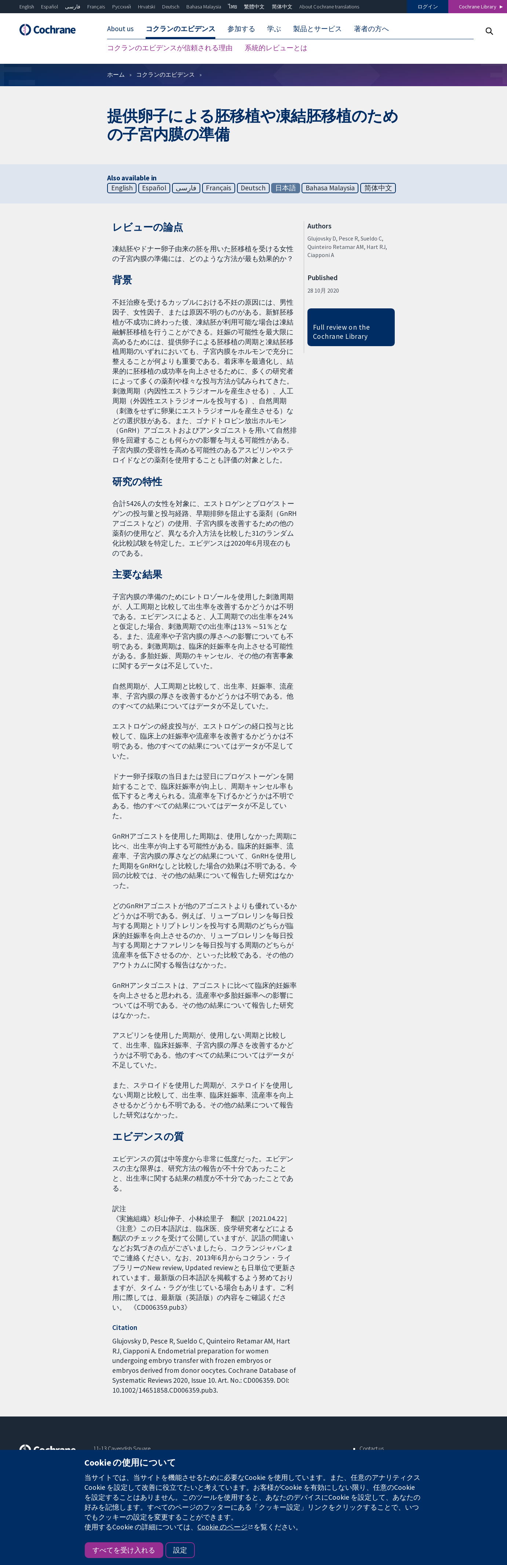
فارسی (72, 6)
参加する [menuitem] (241, 28)
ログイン (427, 6)
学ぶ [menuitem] (274, 28)
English (26, 6)
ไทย (232, 6)
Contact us (372, 1448)
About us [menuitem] (120, 28)
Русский (121, 6)
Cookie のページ (222, 1526)
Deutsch (170, 6)
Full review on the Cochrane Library (341, 332)
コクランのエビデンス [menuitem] (180, 28)
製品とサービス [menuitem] (317, 28)
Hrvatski (146, 6)
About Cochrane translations (329, 6)
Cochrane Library (477, 6)
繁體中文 (254, 6)
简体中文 (282, 6)
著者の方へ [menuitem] (371, 28)
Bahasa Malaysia (203, 6)
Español (49, 6)
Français (96, 6)
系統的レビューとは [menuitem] (276, 47)
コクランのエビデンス (165, 74)
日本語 (285, 187)
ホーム (116, 74)
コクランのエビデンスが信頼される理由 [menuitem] (170, 47)
